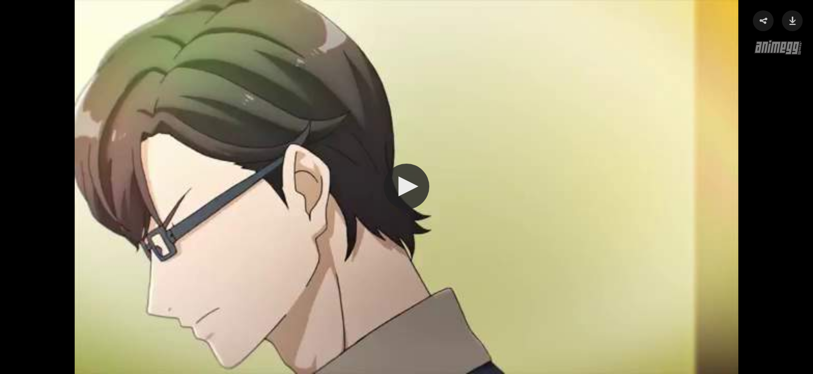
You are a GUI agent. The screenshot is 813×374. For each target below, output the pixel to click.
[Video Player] (406, 187)
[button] (406, 186)
